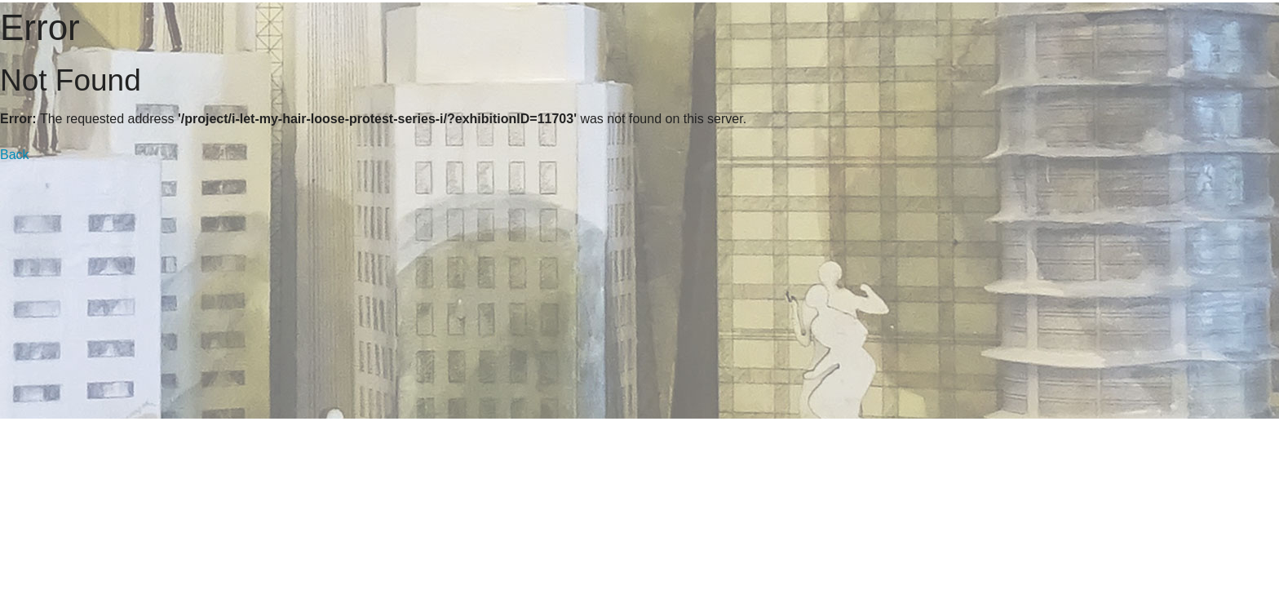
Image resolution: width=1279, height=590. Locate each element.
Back (14, 155)
